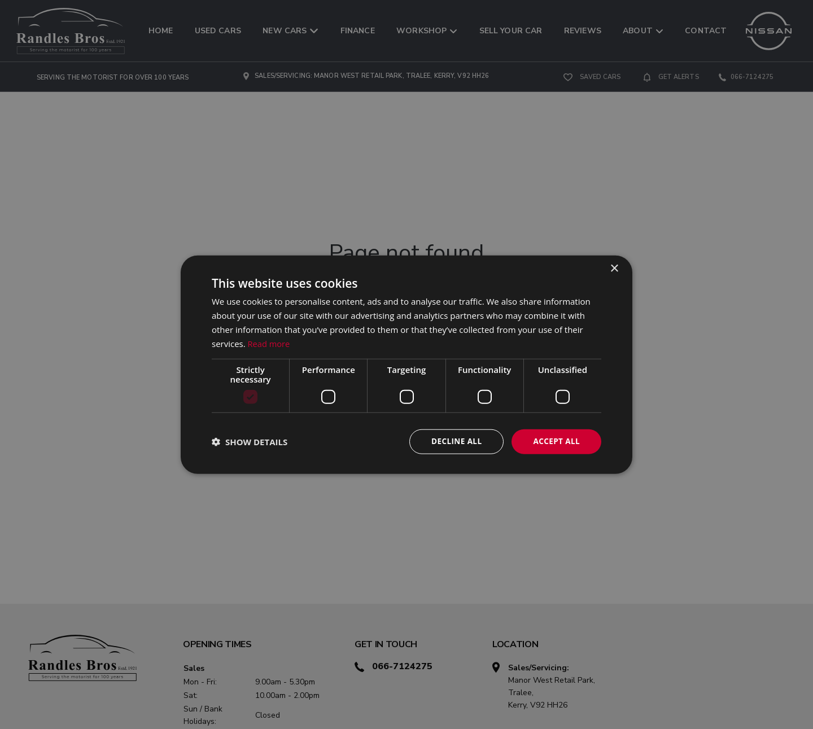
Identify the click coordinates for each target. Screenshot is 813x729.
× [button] (614, 268)
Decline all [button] (454, 441)
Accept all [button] (556, 441)
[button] (249, 442)
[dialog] (406, 364)
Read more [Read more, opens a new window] (269, 343)
